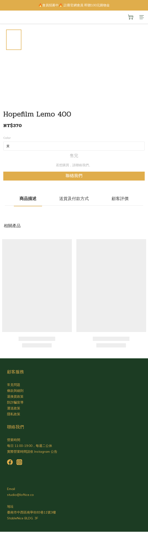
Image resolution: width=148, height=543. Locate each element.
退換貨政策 (15, 396)
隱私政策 (13, 414)
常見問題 (13, 385)
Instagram (42, 451)
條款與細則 (15, 390)
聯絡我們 (74, 175)
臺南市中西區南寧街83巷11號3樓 (31, 512)
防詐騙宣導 (15, 402)
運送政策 (13, 408)
